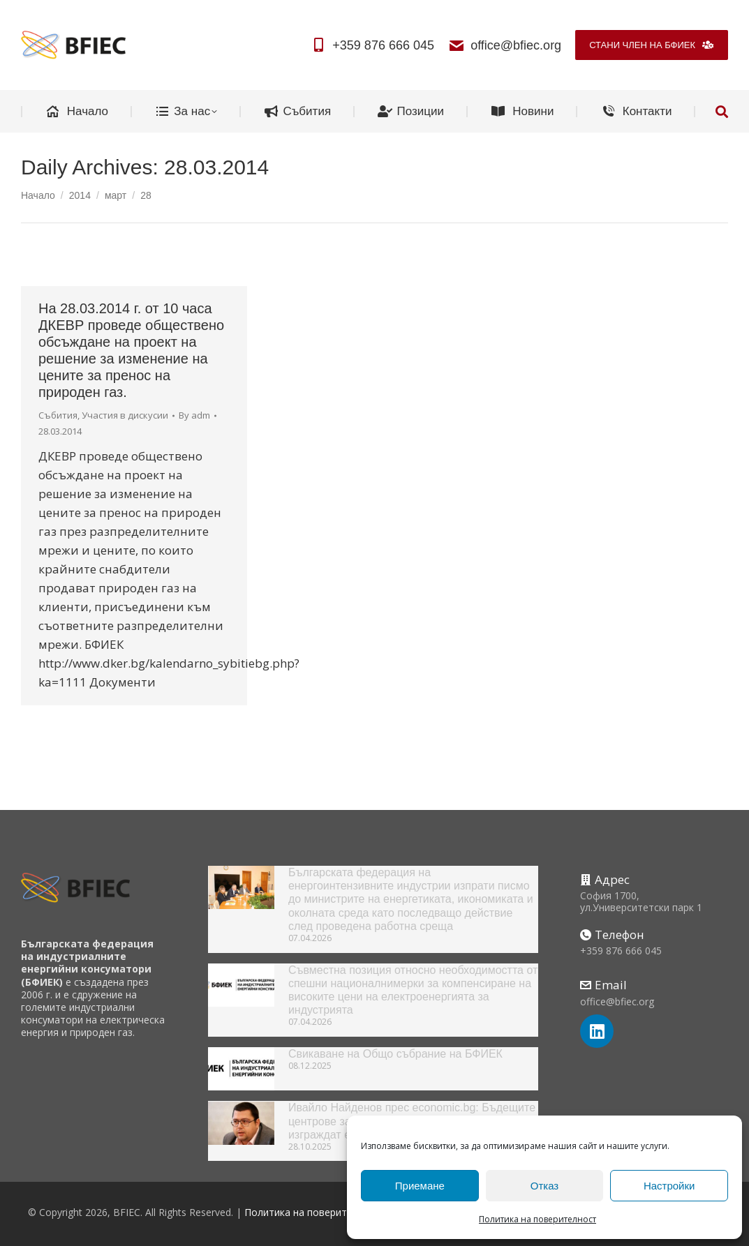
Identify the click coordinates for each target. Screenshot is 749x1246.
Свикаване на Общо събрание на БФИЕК (395, 1054)
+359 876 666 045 (372, 45)
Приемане (420, 1186)
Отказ (544, 1186)
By (194, 415)
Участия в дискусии (125, 415)
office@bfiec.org (504, 45)
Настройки (669, 1186)
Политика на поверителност (537, 1219)
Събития (57, 415)
